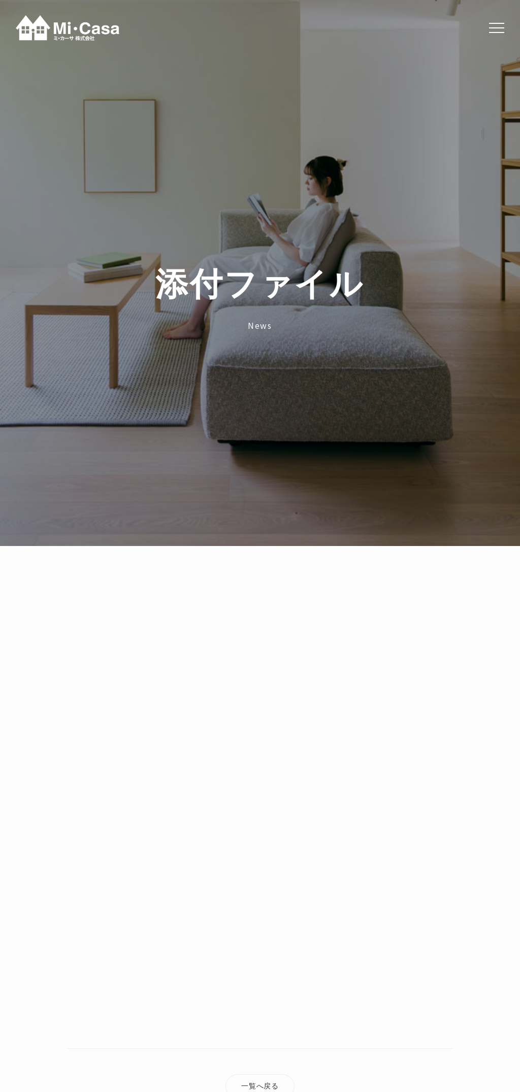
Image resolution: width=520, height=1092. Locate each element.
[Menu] (496, 28)
